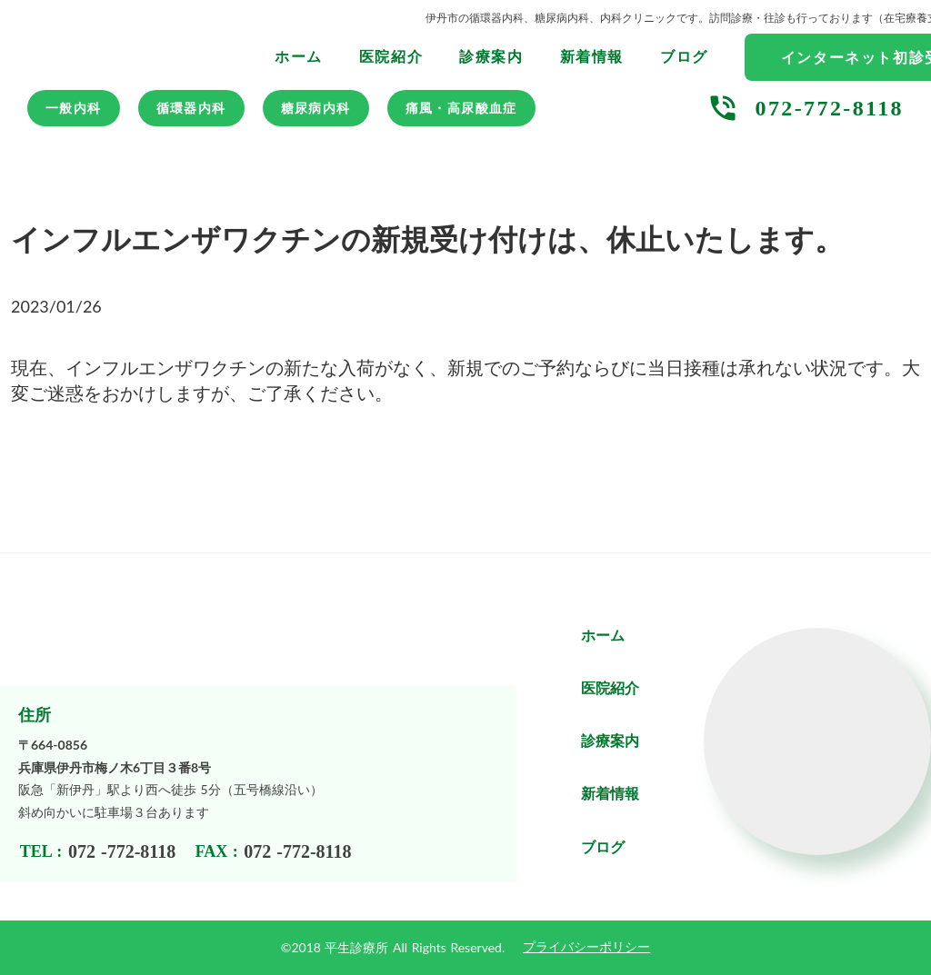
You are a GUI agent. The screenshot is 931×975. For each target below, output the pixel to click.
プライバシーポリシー (586, 947)
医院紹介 (391, 57)
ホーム (299, 57)
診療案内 (491, 57)
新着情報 (592, 57)
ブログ (684, 57)
